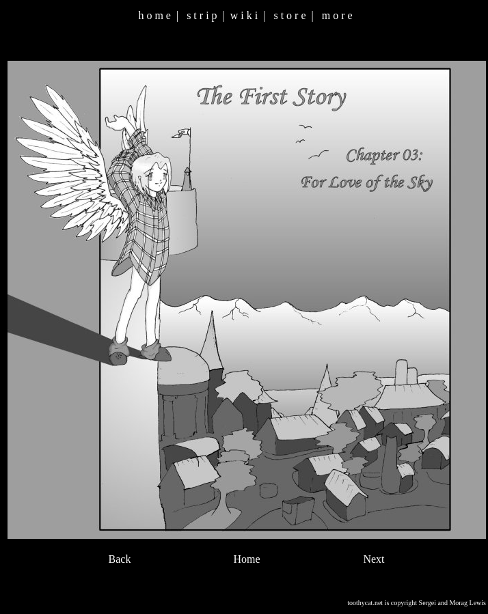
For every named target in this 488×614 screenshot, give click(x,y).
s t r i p (202, 15)
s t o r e (289, 15)
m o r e (337, 15)
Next (373, 559)
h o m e (154, 15)
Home (246, 559)
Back (120, 559)
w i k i (244, 15)
